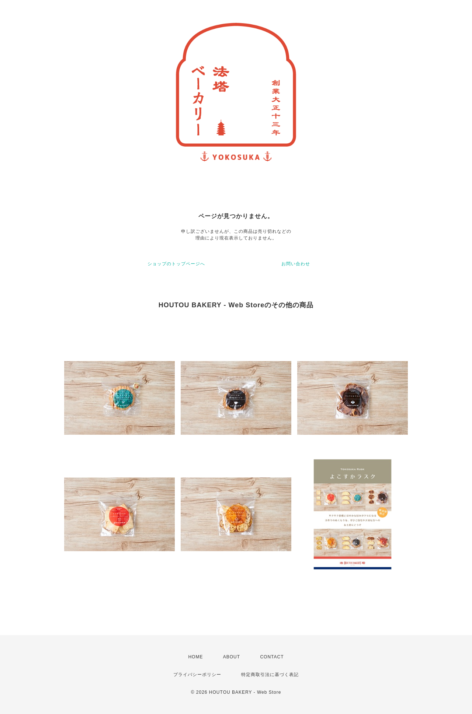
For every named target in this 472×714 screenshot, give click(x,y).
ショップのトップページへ (176, 263)
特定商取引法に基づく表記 (270, 674)
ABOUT (231, 656)
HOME (195, 656)
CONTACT (272, 656)
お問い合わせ (295, 263)
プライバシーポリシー (197, 674)
